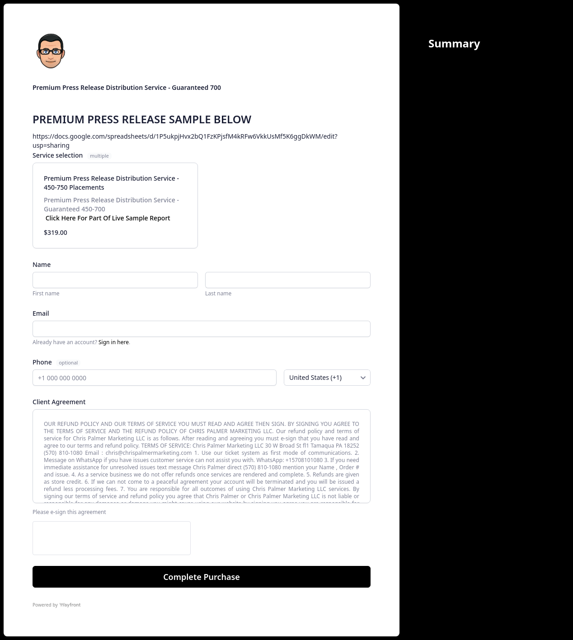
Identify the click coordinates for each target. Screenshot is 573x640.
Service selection (72, 155)
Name (42, 264)
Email (41, 313)
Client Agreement (59, 401)
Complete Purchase (201, 576)
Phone (43, 362)
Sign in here (114, 342)
